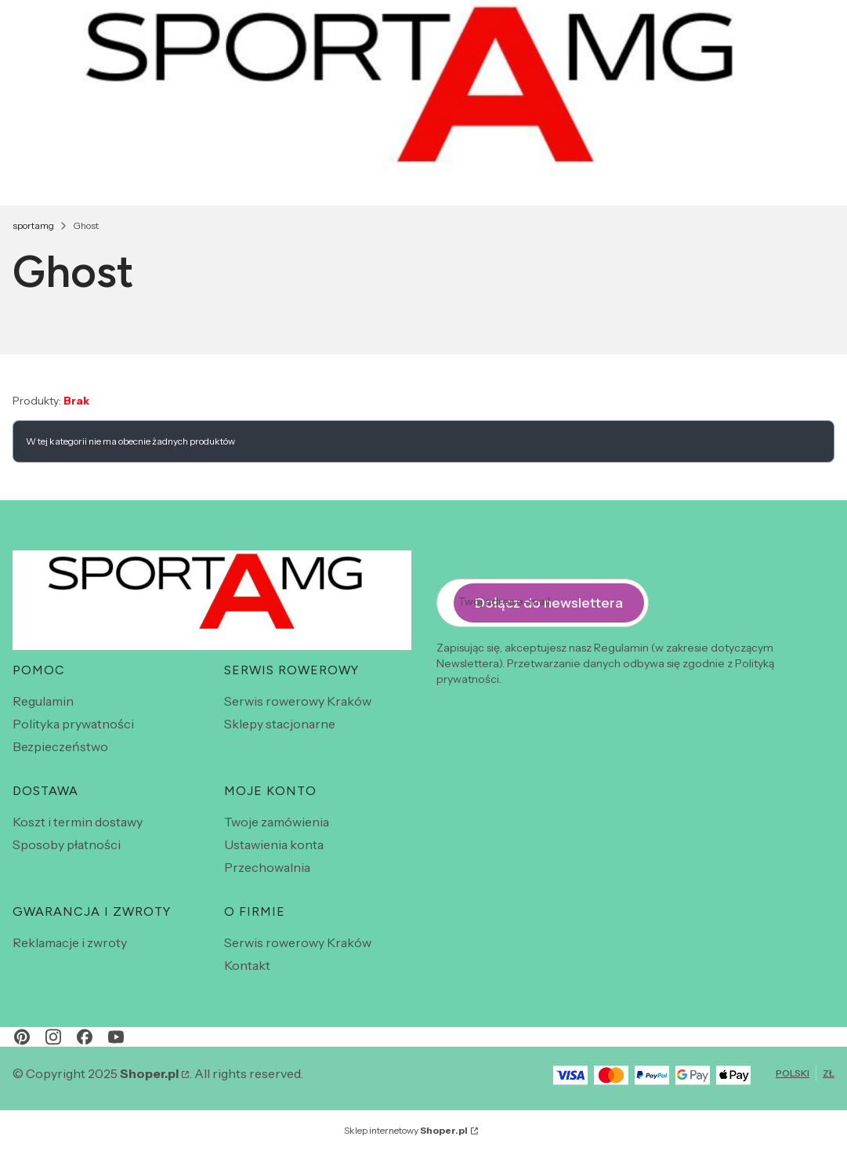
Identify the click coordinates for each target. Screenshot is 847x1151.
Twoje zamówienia (276, 822)
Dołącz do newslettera (549, 603)
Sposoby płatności (67, 844)
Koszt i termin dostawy (78, 822)
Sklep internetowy (406, 1130)
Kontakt (247, 965)
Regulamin (43, 701)
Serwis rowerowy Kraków (297, 701)
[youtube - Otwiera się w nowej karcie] (116, 1037)
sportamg (33, 225)
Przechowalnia (267, 867)
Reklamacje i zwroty (70, 942)
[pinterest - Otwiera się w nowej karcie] (22, 1037)
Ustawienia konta (274, 844)
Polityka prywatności (73, 724)
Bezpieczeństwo (60, 746)
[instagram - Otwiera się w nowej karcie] (53, 1037)
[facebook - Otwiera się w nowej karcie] (84, 1037)
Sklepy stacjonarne (279, 724)
